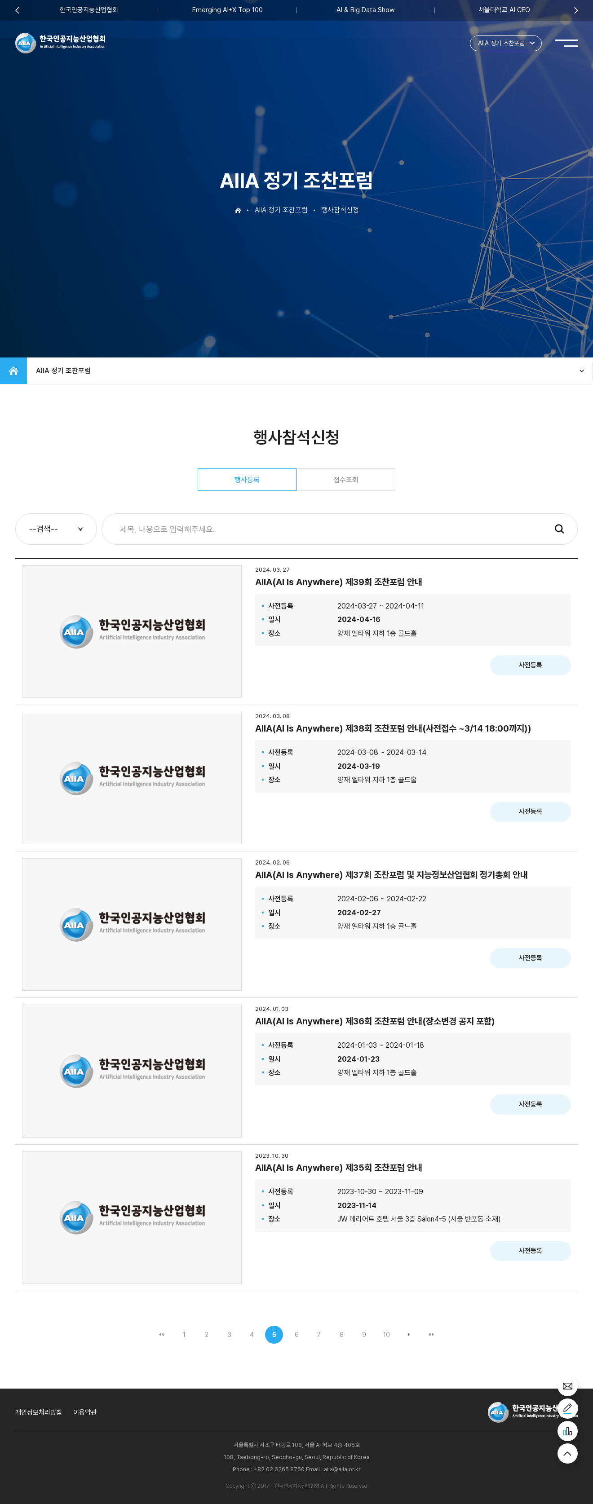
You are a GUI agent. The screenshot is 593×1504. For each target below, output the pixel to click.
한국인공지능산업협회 (89, 10)
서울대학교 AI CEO (504, 10)
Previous (17, 10)
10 (386, 1335)
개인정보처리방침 (38, 1412)
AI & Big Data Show (365, 10)
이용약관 (85, 1412)
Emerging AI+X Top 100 (227, 10)
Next (576, 10)
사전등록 (530, 665)
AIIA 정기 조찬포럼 (501, 43)
